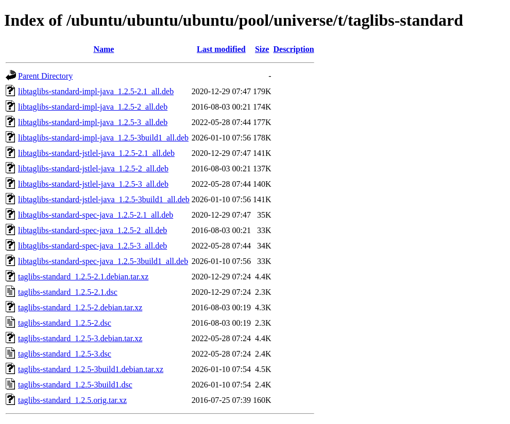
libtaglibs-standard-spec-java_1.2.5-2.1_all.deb (95, 214)
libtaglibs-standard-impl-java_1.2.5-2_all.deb (92, 106)
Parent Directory (45, 76)
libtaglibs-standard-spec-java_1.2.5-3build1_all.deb (103, 261)
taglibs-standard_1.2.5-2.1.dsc (67, 292)
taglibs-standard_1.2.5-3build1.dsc (75, 384)
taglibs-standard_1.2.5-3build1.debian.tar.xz (90, 369)
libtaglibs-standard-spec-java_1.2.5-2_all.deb (92, 230)
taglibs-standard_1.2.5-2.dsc (64, 323)
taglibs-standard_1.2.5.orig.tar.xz (72, 400)
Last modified (221, 49)
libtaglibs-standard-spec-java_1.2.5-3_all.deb (92, 245)
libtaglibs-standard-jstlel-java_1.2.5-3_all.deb (93, 184)
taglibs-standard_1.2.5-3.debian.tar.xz (80, 338)
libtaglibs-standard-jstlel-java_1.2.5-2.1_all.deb (96, 153)
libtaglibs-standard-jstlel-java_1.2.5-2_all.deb (93, 168)
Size (262, 49)
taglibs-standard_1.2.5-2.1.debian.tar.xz (83, 276)
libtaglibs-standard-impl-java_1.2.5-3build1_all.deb (103, 137)
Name (103, 49)
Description (293, 49)
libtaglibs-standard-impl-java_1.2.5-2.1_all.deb (96, 91)
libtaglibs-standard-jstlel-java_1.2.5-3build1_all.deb (104, 199)
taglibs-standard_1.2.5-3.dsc (64, 353)
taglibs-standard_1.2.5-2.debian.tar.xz (80, 307)
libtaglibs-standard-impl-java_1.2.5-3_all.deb (92, 122)
